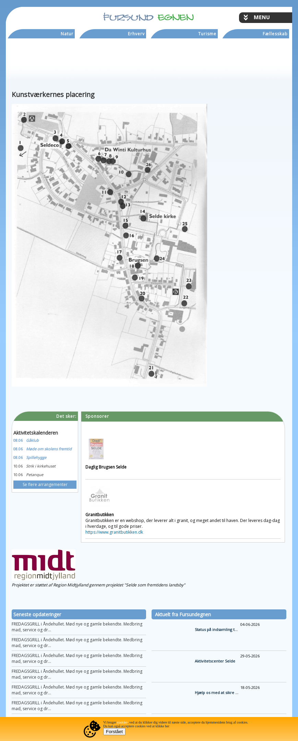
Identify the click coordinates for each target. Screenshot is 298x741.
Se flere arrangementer (45, 484)
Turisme (207, 34)
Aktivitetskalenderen (35, 432)
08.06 (18, 440)
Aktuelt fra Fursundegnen (183, 614)
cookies (122, 722)
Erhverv (136, 34)
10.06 (18, 466)
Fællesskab (275, 34)
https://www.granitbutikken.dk (114, 532)
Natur (67, 34)
